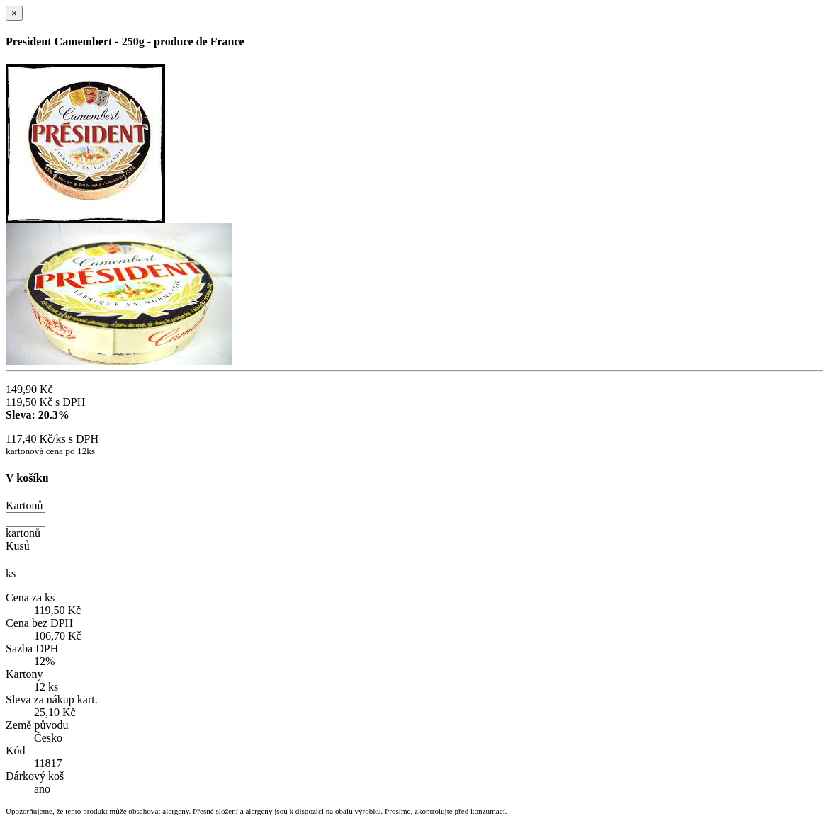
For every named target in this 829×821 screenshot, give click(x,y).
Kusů (18, 546)
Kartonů (24, 505)
